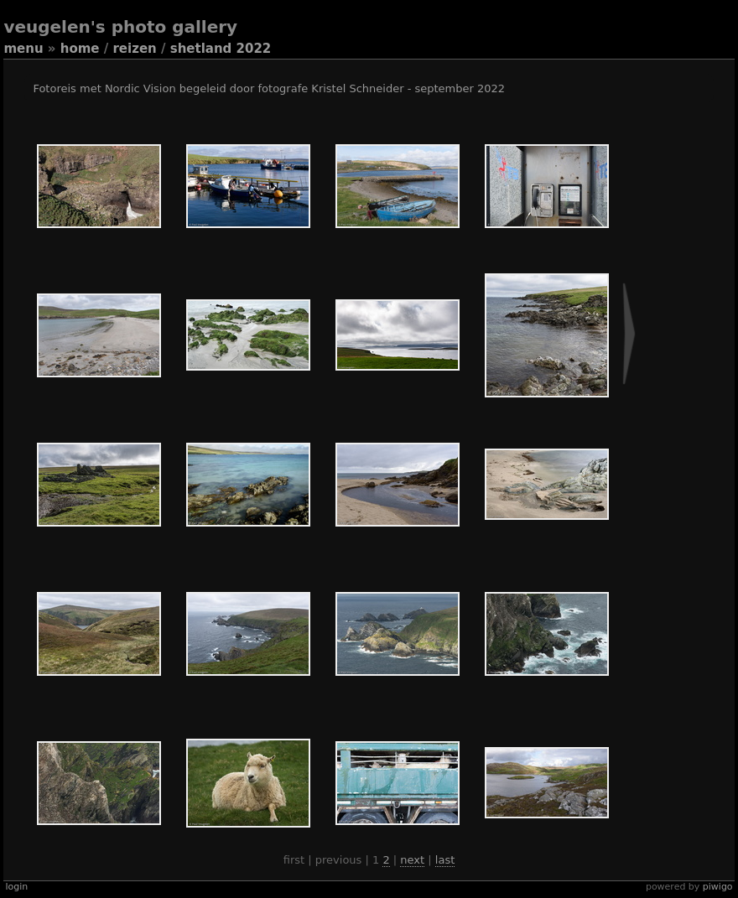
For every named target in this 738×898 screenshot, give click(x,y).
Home (80, 48)
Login (16, 886)
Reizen (134, 48)
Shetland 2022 (221, 48)
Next (412, 860)
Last (445, 860)
